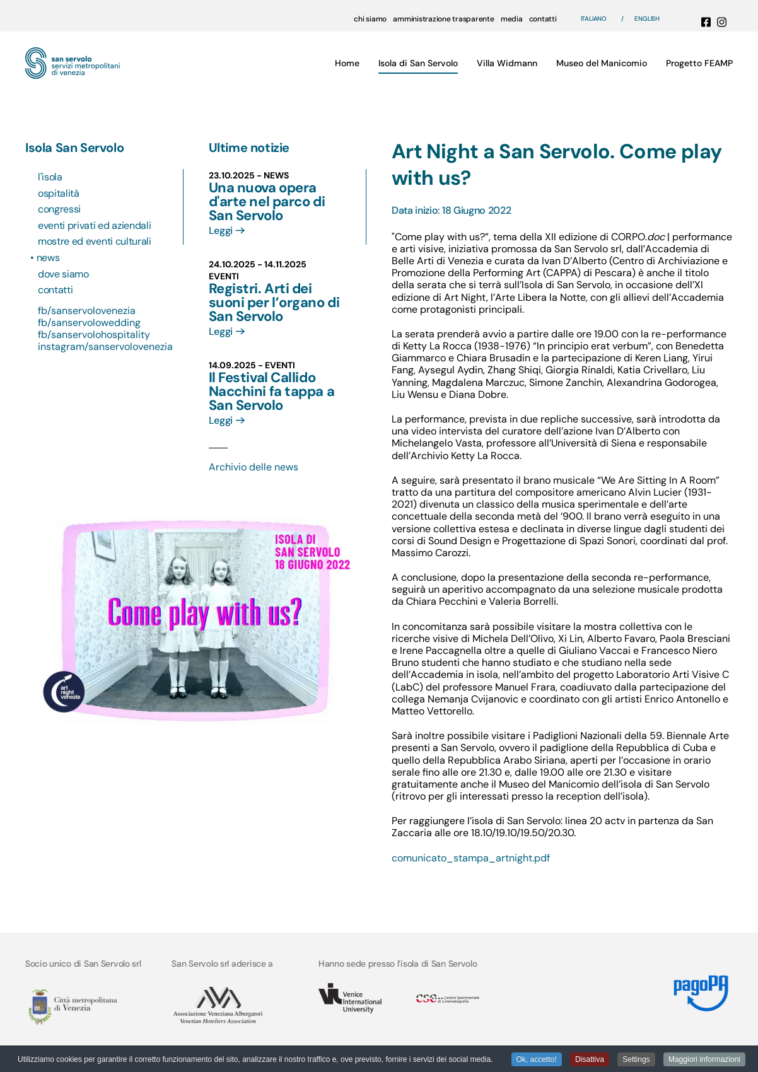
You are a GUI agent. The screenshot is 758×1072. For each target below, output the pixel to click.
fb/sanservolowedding (89, 322)
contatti (543, 19)
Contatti (55, 289)
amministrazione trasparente (443, 19)
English (647, 19)
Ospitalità (58, 193)
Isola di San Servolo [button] (418, 63)
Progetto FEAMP (699, 63)
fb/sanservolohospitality (94, 334)
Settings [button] (636, 1060)
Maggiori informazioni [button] (704, 1060)
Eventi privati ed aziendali (94, 225)
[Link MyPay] (700, 988)
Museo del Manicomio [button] (601, 63)
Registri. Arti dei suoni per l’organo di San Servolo (274, 302)
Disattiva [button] (589, 1060)
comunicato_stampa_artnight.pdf (471, 858)
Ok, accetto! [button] (536, 1060)
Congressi (59, 209)
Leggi (221, 230)
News (48, 257)
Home (347, 63)
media (512, 19)
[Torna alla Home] (72, 63)
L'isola (50, 177)
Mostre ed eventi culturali (94, 241)
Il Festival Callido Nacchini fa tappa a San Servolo (272, 391)
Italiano (594, 19)
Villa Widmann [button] (507, 63)
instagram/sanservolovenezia (105, 346)
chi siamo (370, 19)
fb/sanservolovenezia (87, 310)
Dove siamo (63, 274)
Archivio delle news (253, 467)
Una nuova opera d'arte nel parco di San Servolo (267, 201)
